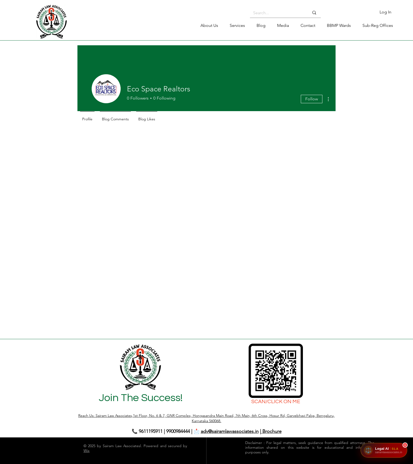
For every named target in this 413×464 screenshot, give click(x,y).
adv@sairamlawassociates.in (230, 431)
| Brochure (271, 431)
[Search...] (277, 13)
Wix (86, 450)
